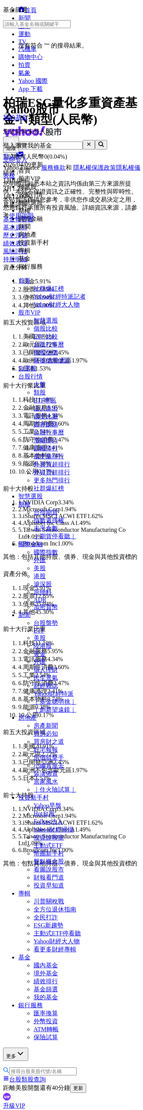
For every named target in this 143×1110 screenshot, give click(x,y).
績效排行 (46, 981)
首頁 (24, 280)
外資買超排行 (52, 464)
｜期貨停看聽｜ (55, 536)
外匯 (40, 560)
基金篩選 (46, 989)
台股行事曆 (49, 344)
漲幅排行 (46, 440)
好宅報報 (46, 749)
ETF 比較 (46, 336)
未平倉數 (46, 528)
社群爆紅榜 (49, 288)
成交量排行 (49, 456)
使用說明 (21, 215)
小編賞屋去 (49, 765)
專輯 (24, 893)
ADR (40, 599)
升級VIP (14, 1105)
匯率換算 (46, 1013)
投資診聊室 (49, 837)
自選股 (27, 368)
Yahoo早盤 (47, 805)
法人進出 (46, 408)
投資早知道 (49, 885)
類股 (40, 392)
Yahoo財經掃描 (54, 829)
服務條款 (53, 167)
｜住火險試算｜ (55, 789)
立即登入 (15, 159)
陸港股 (43, 645)
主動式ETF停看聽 (57, 933)
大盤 (40, 384)
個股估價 (46, 352)
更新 (78, 1088)
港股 (40, 576)
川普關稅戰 (49, 901)
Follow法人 (48, 821)
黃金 (40, 653)
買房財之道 (49, 741)
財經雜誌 (46, 685)
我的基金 (46, 997)
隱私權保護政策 (94, 167)
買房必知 (46, 733)
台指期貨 (46, 512)
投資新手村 (33, 797)
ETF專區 (45, 400)
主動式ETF (48, 845)
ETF (39, 630)
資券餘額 (46, 424)
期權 (24, 504)
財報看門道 (49, 877)
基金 (24, 957)
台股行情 (30, 376)
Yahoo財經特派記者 (60, 296)
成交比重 (46, 416)
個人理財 (46, 669)
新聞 (24, 615)
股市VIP (29, 312)
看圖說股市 (49, 869)
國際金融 (30, 544)
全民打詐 (46, 917)
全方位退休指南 (55, 909)
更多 (15, 1054)
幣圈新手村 (49, 853)
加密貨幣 (46, 607)
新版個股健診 (52, 360)
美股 (40, 568)
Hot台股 (44, 813)
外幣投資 (46, 1021)
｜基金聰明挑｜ (55, 701)
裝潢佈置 (46, 773)
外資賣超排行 (52, 472)
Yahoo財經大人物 (57, 304)
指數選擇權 (49, 520)
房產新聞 (46, 725)
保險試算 (46, 1037)
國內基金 (46, 965)
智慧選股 (46, 320)
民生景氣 (46, 677)
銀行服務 (30, 1005)
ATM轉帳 (46, 1029)
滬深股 (43, 584)
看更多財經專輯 (55, 949)
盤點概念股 (49, 861)
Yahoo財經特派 (54, 693)
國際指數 (46, 552)
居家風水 (46, 781)
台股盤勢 (46, 623)
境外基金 (46, 973)
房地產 (27, 717)
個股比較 (46, 328)
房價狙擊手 (49, 757)
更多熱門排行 (52, 480)
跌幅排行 (46, 448)
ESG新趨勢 (48, 925)
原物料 (43, 592)
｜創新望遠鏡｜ (55, 709)
